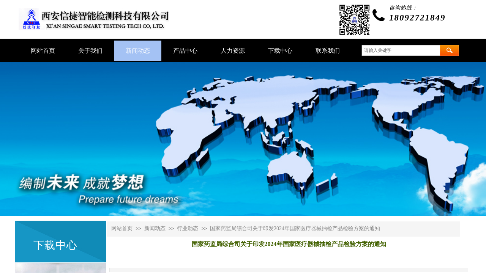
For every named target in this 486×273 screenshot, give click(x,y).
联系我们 (328, 50)
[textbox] (401, 50)
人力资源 (233, 50)
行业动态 (187, 228)
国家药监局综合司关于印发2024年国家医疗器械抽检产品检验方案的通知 (295, 228)
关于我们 (90, 50)
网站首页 (122, 228)
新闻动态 (155, 228)
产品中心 (185, 50)
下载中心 (280, 50)
